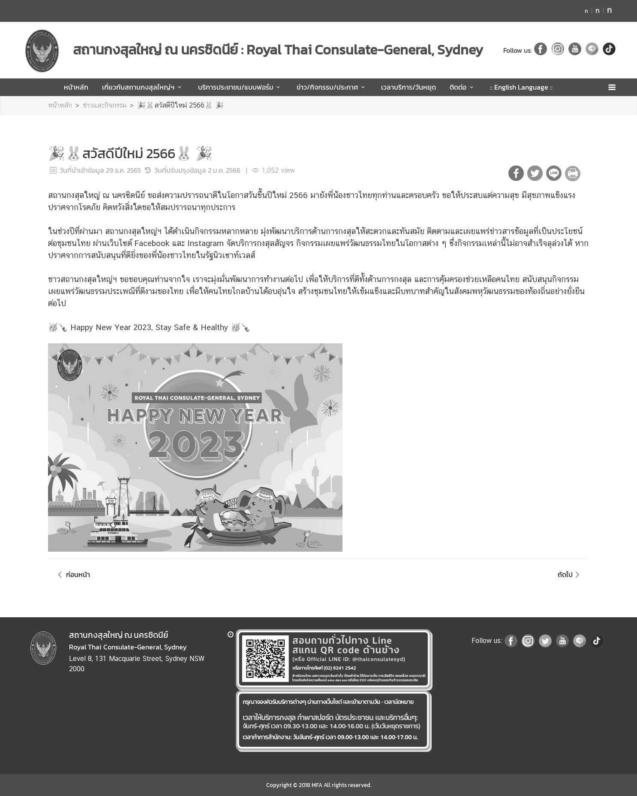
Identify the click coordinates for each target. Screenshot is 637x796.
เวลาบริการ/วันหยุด (408, 87)
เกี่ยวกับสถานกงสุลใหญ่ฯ (143, 87)
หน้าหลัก (76, 87)
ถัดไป (570, 574)
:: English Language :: (521, 87)
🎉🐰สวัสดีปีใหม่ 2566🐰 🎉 (180, 105)
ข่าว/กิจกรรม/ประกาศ (332, 87)
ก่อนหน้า (72, 574)
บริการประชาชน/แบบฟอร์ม (240, 87)
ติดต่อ (463, 87)
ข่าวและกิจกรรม (104, 105)
